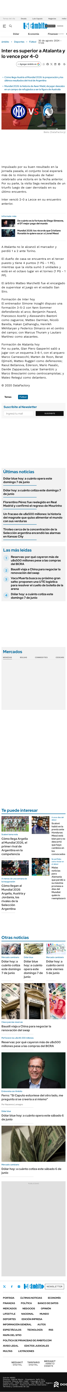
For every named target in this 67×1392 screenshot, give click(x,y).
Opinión (46, 1308)
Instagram (19, 1286)
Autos (41, 1324)
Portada (8, 1297)
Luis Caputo (37, 19)
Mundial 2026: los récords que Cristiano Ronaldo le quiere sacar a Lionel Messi (39, 232)
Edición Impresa (32, 1319)
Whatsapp (42, 1286)
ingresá (60, 26)
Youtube (34, 1287)
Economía (33, 33)
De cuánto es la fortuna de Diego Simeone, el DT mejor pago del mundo (40, 222)
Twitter (4, 1286)
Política (26, 1303)
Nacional (27, 1313)
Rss (51, 1329)
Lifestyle (9, 1313)
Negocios (52, 19)
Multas (7, 1351)
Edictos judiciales (36, 1345)
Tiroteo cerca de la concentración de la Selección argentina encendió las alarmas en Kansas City (32, 532)
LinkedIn (26, 1286)
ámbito (5, 42)
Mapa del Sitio (12, 1335)
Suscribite (50, 413)
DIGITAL (17, 1363)
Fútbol (32, 42)
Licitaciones (26, 1351)
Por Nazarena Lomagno (12, 1104)
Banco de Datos (48, 1303)
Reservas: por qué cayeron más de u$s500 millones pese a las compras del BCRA (36, 560)
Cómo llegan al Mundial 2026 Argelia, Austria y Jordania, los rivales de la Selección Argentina (13, 897)
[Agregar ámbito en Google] (28, 64)
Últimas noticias (31, 1297)
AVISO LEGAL (11, 1345)
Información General (17, 1324)
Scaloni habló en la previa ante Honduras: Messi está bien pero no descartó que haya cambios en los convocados (58, 839)
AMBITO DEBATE (50, 1363)
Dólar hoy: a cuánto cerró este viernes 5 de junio (55, 967)
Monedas (7, 657)
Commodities (41, 657)
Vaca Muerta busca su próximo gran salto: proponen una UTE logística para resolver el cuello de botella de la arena (37, 583)
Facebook (11, 1286)
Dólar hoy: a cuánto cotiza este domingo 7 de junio (32, 492)
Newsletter (60, 34)
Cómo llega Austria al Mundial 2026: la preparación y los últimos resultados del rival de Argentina (33, 79)
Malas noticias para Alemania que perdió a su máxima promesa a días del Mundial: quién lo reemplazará (59, 883)
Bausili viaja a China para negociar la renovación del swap (36, 571)
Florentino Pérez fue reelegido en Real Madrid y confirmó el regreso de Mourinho (32, 504)
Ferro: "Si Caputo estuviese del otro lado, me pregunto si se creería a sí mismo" (32, 1097)
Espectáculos (12, 1329)
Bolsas (23, 657)
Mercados (10, 1308)
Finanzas (53, 33)
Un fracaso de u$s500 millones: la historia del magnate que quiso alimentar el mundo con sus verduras (32, 517)
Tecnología (35, 1329)
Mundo (44, 1313)
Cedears (60, 657)
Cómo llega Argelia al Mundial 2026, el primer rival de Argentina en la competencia (14, 846)
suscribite (50, 26)
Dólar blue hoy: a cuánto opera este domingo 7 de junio (27, 480)
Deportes (19, 42)
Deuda (23, 19)
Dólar (16, 33)
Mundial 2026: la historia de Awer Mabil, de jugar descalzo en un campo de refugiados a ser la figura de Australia (34, 88)
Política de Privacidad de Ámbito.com (27, 1340)
